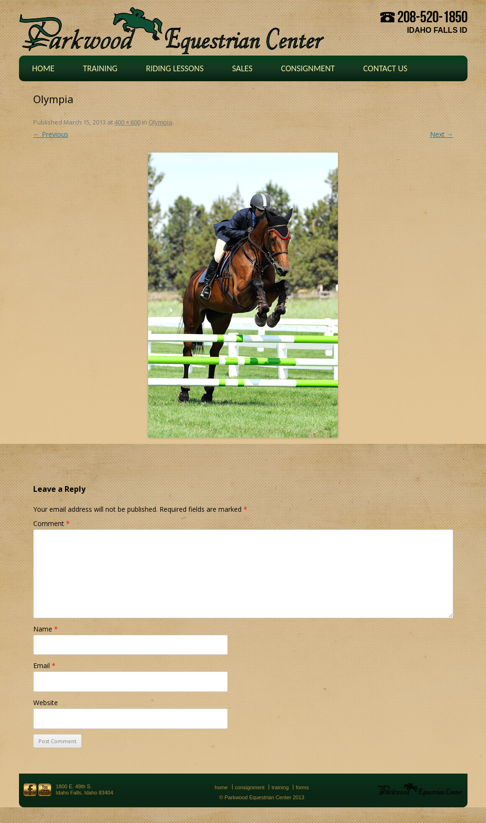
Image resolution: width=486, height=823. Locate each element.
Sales (242, 68)
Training (100, 68)
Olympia (160, 122)
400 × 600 (127, 122)
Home (43, 68)
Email (44, 665)
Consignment (308, 68)
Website (45, 702)
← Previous (50, 134)
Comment (51, 523)
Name (45, 628)
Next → (441, 134)
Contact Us (385, 68)
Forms (302, 787)
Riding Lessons (175, 68)
